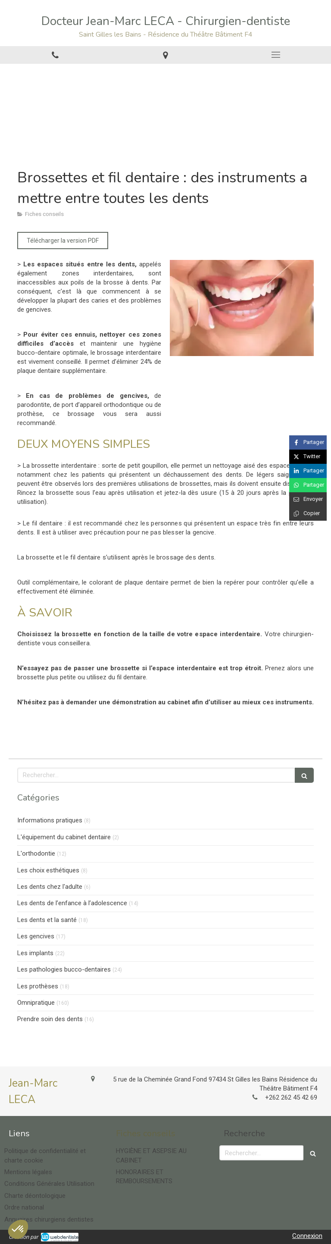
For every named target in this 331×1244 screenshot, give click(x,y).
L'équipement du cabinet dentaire (64, 837)
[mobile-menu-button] (276, 54)
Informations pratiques (49, 820)
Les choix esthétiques (48, 870)
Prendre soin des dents (50, 1019)
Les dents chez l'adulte (49, 887)
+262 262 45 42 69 (291, 1097)
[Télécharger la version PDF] (62, 240)
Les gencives (35, 936)
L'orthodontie (36, 853)
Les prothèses (37, 986)
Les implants (35, 953)
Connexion (307, 1236)
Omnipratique (36, 1002)
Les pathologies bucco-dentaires (64, 969)
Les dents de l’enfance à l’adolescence (72, 903)
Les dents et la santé (47, 920)
